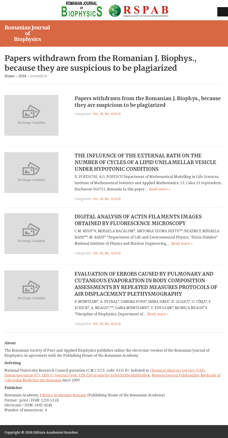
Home (9, 76)
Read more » (159, 189)
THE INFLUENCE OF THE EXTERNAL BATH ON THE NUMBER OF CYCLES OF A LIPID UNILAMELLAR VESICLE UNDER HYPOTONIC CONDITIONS (145, 162)
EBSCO (47, 375)
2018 (22, 76)
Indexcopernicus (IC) (22, 375)
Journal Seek (66, 375)
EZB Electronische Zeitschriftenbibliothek (114, 375)
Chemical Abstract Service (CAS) (177, 370)
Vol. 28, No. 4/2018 (107, 114)
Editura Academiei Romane (63, 395)
